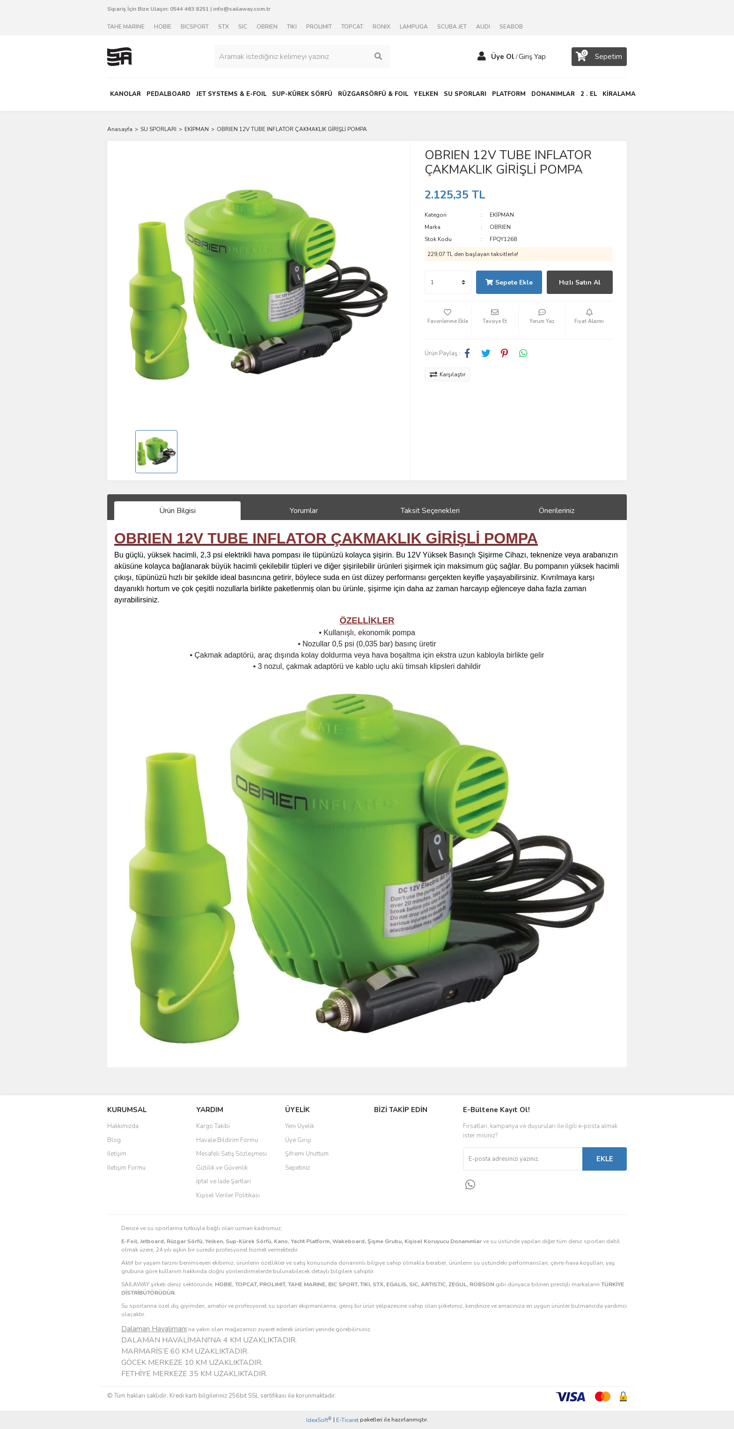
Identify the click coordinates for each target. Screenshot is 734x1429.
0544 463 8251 (189, 9)
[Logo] (119, 56)
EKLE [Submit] (604, 1159)
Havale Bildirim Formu (227, 1140)
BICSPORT (195, 26)
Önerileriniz (556, 511)
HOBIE (162, 26)
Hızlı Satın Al (580, 282)
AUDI (483, 26)
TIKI (292, 26)
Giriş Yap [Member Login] (532, 56)
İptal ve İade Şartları (223, 1181)
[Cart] (599, 56)
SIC (242, 26)
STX (223, 26)
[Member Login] (481, 57)
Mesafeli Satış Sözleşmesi (231, 1154)
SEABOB (511, 26)
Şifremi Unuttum (307, 1154)
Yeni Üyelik (299, 1126)
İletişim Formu (126, 1168)
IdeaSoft (318, 1420)
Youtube (405, 1168)
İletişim (116, 1154)
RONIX (381, 26)
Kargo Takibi (213, 1126)
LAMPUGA (414, 26)
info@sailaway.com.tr (242, 9)
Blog (114, 1140)
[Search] (302, 56)
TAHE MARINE (126, 26)
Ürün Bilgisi (177, 511)
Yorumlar (304, 511)
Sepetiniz (297, 1168)
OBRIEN (267, 26)
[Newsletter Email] (522, 1159)
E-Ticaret (347, 1420)
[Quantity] (448, 282)
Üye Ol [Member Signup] (502, 56)
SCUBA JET (452, 26)
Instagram (405, 1149)
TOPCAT (352, 26)
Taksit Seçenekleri (430, 511)
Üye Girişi (298, 1140)
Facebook (405, 1129)
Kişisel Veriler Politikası (228, 1195)
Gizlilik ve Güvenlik (222, 1168)
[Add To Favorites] (448, 320)
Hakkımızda (123, 1126)
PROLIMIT (319, 26)
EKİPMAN (502, 215)
